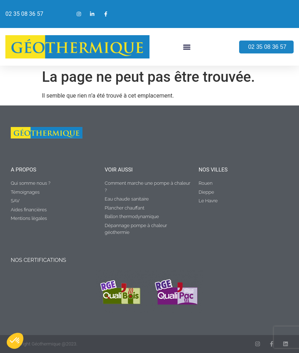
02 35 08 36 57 (24, 13)
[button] (187, 47)
